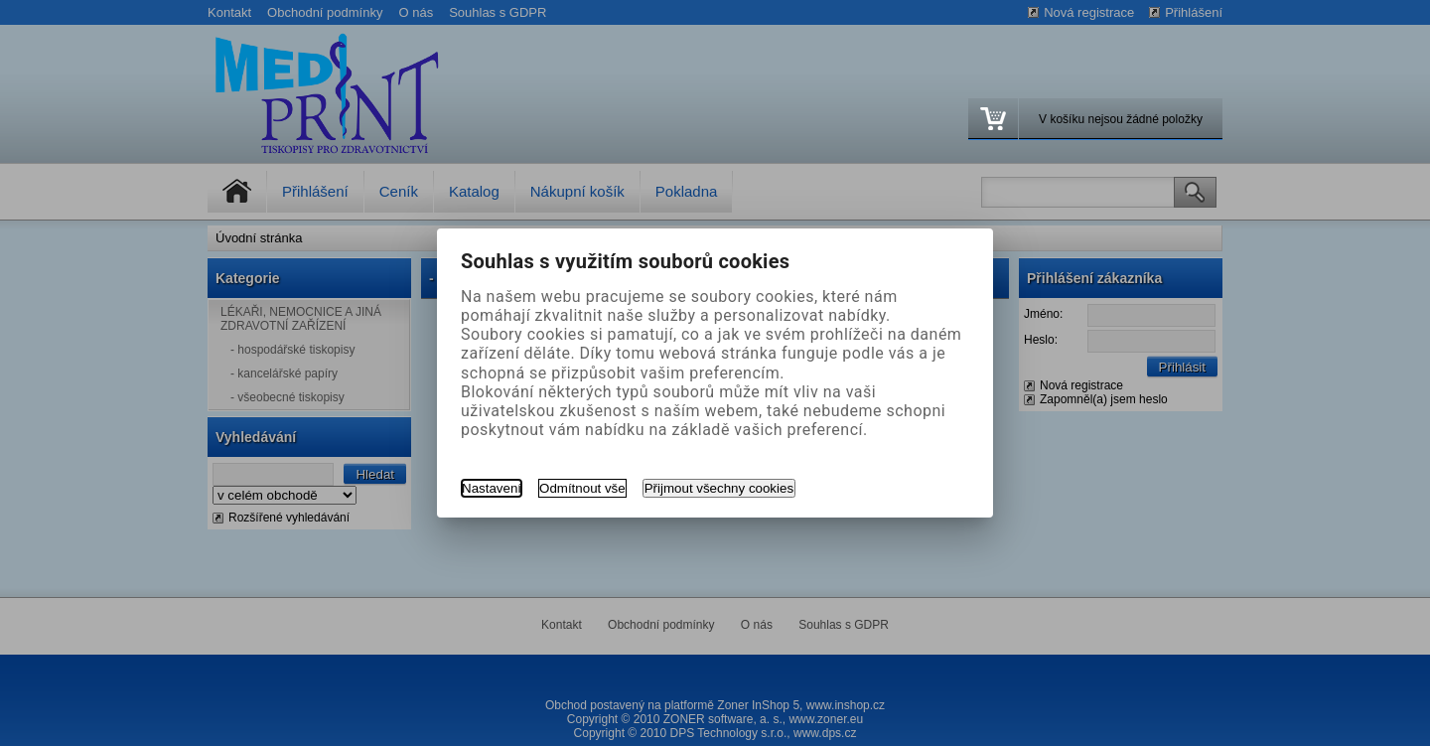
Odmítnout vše (582, 488)
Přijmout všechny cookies (718, 488)
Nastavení (491, 488)
